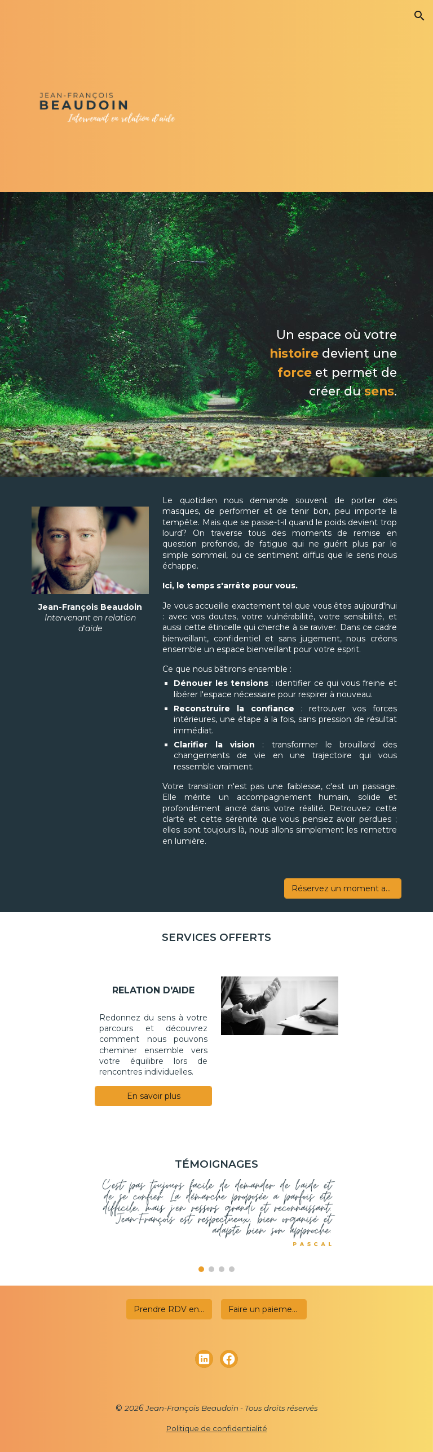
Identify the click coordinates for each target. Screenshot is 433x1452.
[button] (419, 15)
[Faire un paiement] (264, 1309)
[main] (327, 363)
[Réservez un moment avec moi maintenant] (342, 888)
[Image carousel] (216, 1225)
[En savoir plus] (153, 1096)
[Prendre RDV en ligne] (169, 1309)
